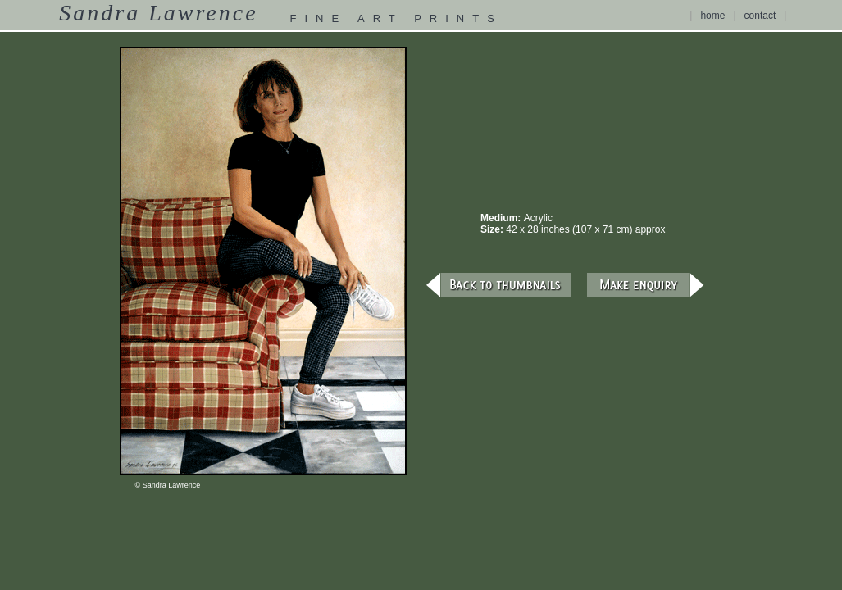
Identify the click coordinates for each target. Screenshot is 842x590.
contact (760, 15)
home (712, 15)
